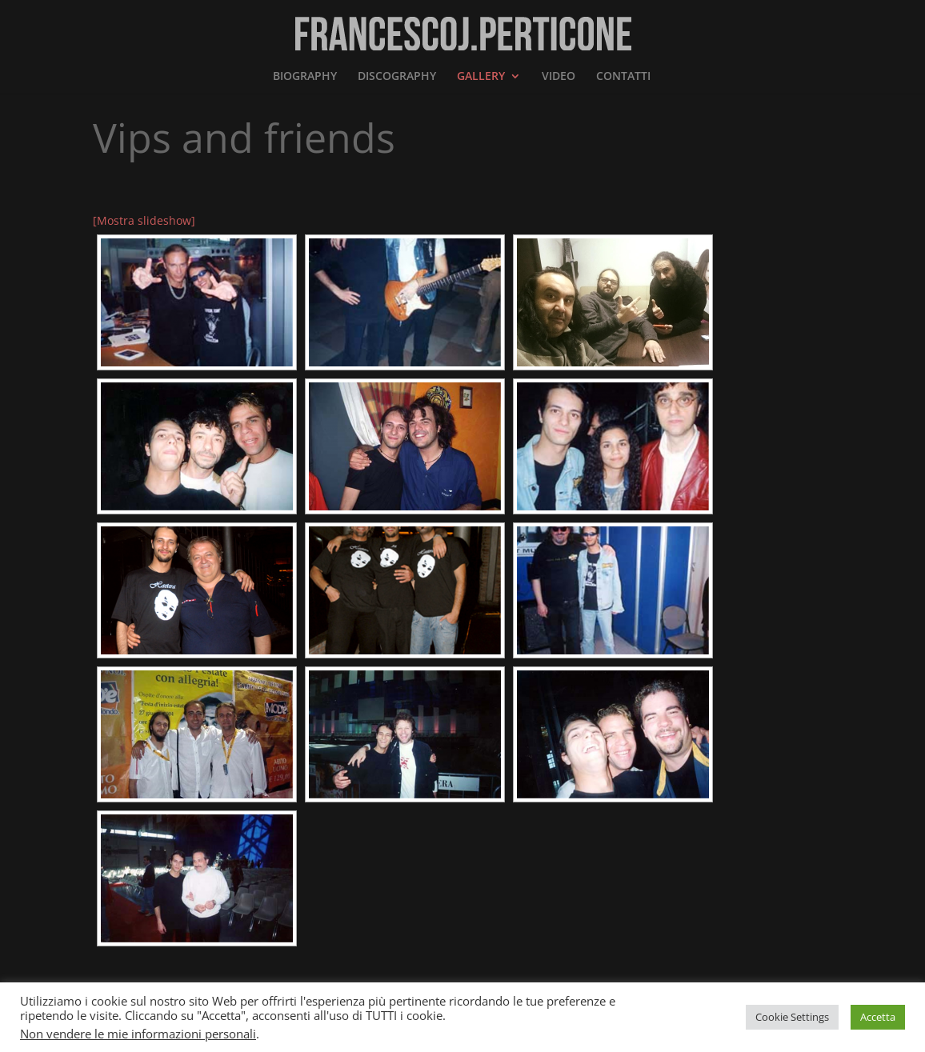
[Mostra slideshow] (144, 220)
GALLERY (481, 76)
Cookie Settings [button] (792, 1017)
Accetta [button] (877, 1017)
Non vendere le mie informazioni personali (138, 1034)
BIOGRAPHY (305, 76)
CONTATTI (623, 76)
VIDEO (558, 76)
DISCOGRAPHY (397, 76)
